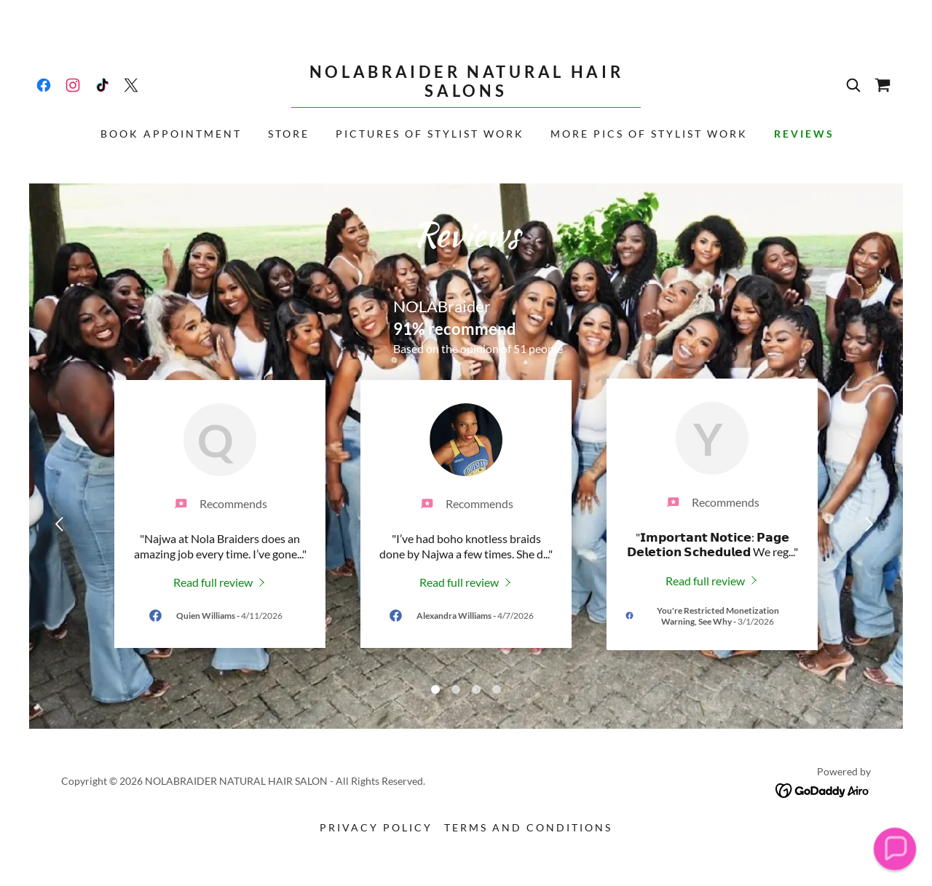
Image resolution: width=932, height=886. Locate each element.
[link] (43, 85)
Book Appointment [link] (171, 133)
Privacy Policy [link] (376, 827)
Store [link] (288, 133)
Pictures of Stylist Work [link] (430, 133)
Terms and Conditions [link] (528, 827)
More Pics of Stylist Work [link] (649, 133)
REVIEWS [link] (804, 133)
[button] (894, 848)
